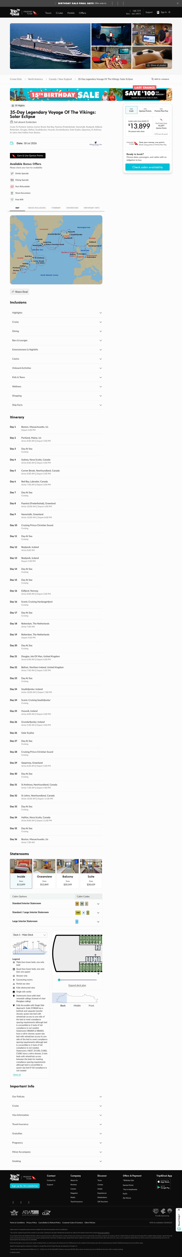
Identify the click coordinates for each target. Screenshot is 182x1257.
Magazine (74, 1193)
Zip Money (127, 1198)
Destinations (102, 1198)
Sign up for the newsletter (25, 1186)
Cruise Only (16, 79)
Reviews (74, 1185)
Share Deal (20, 291)
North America (35, 79)
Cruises (100, 1185)
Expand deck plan (77, 986)
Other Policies (90, 1223)
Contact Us (51, 1181)
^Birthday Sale (128, 1181)
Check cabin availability (147, 167)
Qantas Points (128, 1185)
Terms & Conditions (17, 1223)
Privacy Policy (31, 1223)
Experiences (102, 1193)
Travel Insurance (77, 1202)
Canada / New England (60, 79)
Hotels (100, 1189)
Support (149, 12)
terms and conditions (103, 1233)
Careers (73, 1189)
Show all (17, 1075)
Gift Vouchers (103, 1202)
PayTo (125, 1194)
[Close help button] (179, 1210)
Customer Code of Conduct (72, 1223)
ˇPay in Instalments (130, 1190)
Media (73, 1198)
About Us (74, 1181)
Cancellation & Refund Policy (50, 1223)
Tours (100, 1181)
